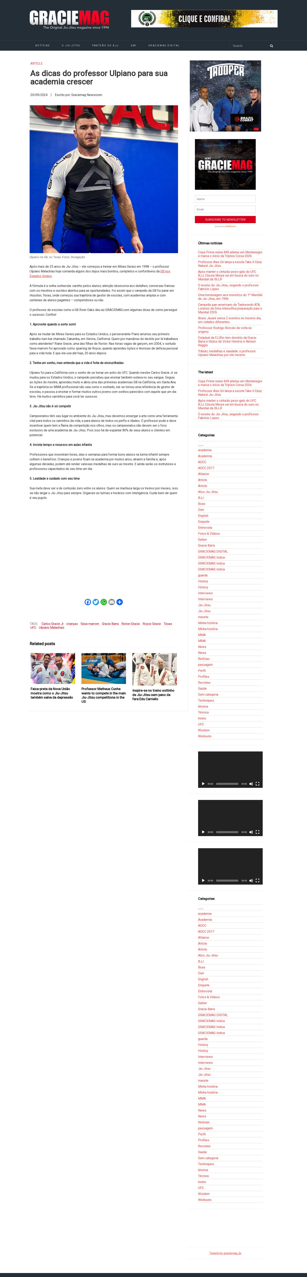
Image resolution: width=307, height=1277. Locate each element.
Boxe (201, 504)
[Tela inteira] (258, 784)
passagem (205, 665)
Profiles (203, 677)
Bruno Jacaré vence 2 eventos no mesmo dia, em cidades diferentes (229, 320)
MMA (202, 635)
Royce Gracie (152, 624)
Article (36, 63)
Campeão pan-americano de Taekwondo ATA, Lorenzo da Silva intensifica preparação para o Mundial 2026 (230, 308)
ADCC (202, 462)
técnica (203, 706)
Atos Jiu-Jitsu (208, 492)
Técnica (203, 712)
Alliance (203, 474)
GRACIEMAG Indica (211, 557)
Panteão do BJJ (105, 45)
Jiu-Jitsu (204, 605)
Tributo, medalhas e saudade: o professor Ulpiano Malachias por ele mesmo (227, 353)
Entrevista (205, 528)
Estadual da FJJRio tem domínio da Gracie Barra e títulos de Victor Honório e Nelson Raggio (227, 341)
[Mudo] (251, 784)
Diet (201, 510)
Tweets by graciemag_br (225, 1253)
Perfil (202, 671)
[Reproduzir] (203, 784)
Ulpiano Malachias (51, 627)
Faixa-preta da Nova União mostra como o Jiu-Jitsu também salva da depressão (52, 693)
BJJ (201, 498)
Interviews (205, 593)
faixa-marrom (90, 624)
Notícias (42, 45)
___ (200, 444)
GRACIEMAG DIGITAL (164, 45)
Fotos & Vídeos (209, 533)
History (203, 581)
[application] (230, 769)
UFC (33, 627)
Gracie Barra (110, 624)
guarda (202, 575)
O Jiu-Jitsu (71, 45)
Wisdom (204, 730)
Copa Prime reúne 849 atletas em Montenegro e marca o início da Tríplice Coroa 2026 (230, 254)
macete (203, 617)
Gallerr (202, 539)
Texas (168, 624)
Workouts (204, 736)
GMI (134, 45)
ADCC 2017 (206, 468)
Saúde (202, 688)
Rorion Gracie (130, 624)
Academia (205, 456)
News (202, 647)
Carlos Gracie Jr (53, 624)
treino (202, 718)
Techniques (206, 700)
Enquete (203, 522)
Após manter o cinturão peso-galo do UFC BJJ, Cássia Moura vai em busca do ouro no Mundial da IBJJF (228, 275)
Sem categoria (208, 694)
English (203, 516)
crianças (72, 624)
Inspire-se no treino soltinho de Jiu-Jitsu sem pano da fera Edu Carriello (153, 694)
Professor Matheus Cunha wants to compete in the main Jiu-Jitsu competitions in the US (103, 695)
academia (204, 450)
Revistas (204, 682)
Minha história (208, 623)
